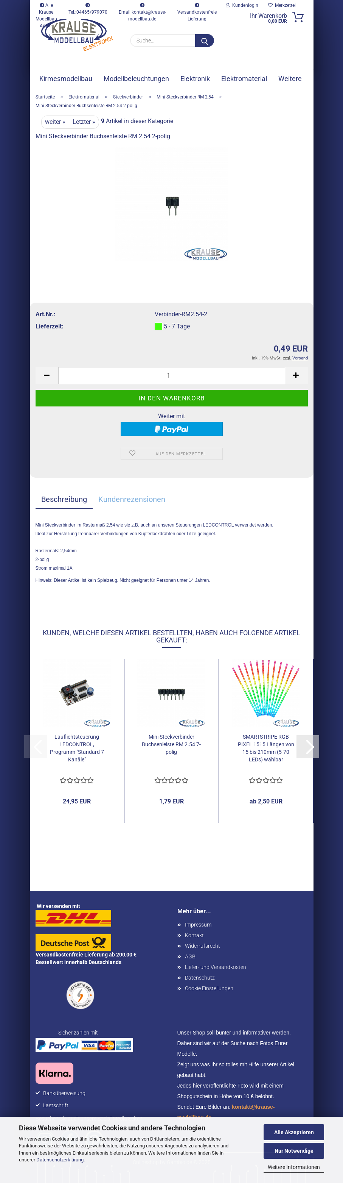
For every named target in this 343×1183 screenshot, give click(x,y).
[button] (47, 375)
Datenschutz (200, 978)
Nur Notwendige (294, 1151)
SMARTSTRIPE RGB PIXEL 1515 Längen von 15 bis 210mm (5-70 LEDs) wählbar (266, 748)
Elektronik (195, 79)
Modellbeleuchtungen (136, 79)
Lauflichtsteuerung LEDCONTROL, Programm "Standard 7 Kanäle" (77, 748)
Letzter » (84, 121)
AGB (190, 956)
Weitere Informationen (294, 1167)
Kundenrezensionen (131, 499)
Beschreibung (64, 499)
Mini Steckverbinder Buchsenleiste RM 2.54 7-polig (171, 744)
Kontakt (194, 935)
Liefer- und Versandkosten (215, 967)
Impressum (198, 925)
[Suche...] (204, 40)
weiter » (55, 121)
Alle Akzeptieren (294, 1132)
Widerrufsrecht (202, 946)
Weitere (290, 79)
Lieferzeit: (50, 326)
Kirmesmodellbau (65, 79)
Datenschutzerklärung (60, 1160)
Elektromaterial (244, 79)
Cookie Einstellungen (209, 988)
